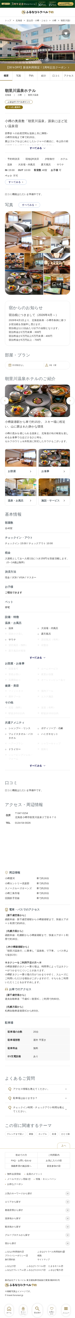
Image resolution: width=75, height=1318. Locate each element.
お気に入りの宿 (54, 1165)
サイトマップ (43, 1264)
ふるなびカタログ (36, 1275)
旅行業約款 (10, 1264)
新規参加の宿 (54, 1171)
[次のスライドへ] (70, 405)
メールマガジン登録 (18, 1184)
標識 (39, 1260)
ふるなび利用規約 (14, 1256)
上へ (63, 1150)
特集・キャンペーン (46, 1184)
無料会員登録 (14, 1179)
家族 (31, 1139)
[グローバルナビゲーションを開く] (66, 1310)
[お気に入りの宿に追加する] (66, 33)
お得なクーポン (15, 1189)
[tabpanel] (37, 44)
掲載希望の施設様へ (21, 1171)
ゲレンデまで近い (15, 1139)
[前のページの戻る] (4, 4)
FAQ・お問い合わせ (21, 1165)
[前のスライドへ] (5, 405)
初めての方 (21, 1159)
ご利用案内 (53, 1159)
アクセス (69, 75)
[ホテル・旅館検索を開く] (37, 1310)
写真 (18, 75)
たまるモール (55, 1271)
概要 (6, 75)
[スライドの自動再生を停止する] (48, 59)
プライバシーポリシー (16, 1260)
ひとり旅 (65, 1139)
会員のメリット (34, 1179)
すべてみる (16, 186)
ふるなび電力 (55, 1275)
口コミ (56, 75)
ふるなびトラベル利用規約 (51, 1256)
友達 (54, 1139)
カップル (42, 1139)
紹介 (43, 75)
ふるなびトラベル (36, 1271)
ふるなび (10, 1271)
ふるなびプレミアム (15, 1275)
